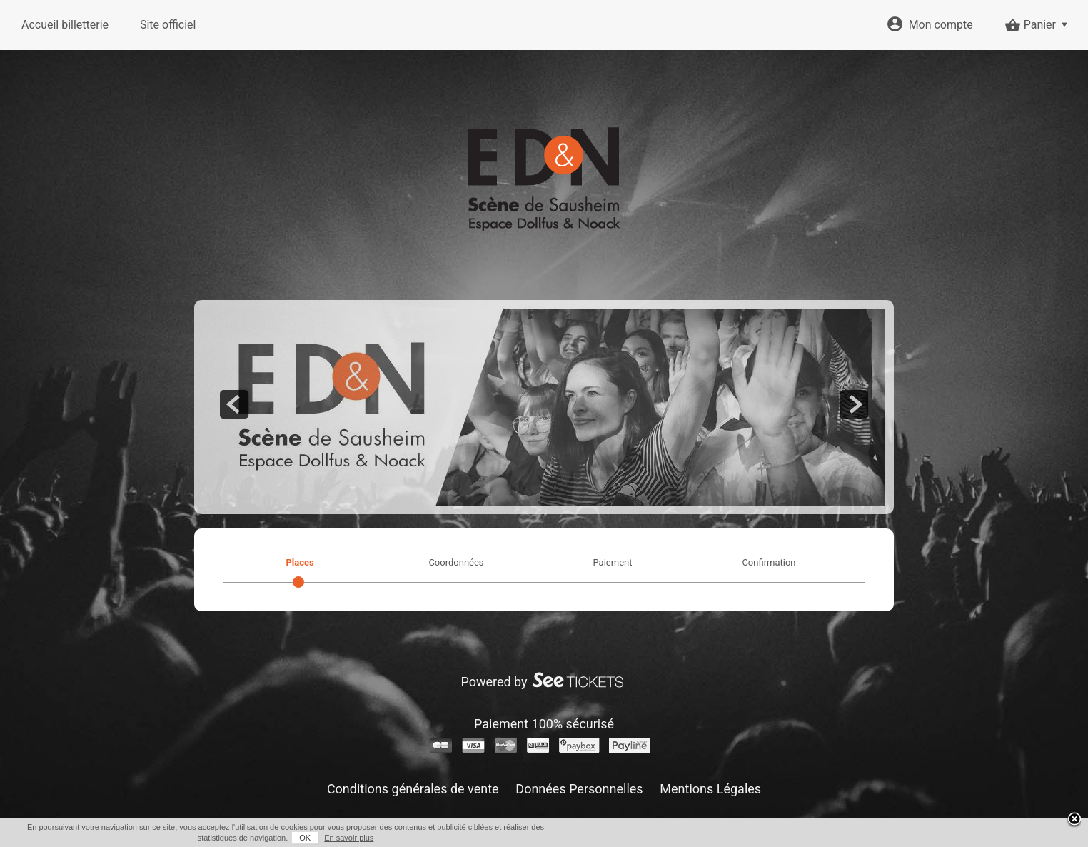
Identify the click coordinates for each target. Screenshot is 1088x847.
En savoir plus (348, 837)
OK (305, 837)
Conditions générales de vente (413, 788)
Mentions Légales (710, 788)
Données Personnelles (579, 788)
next (854, 404)
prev (234, 404)
